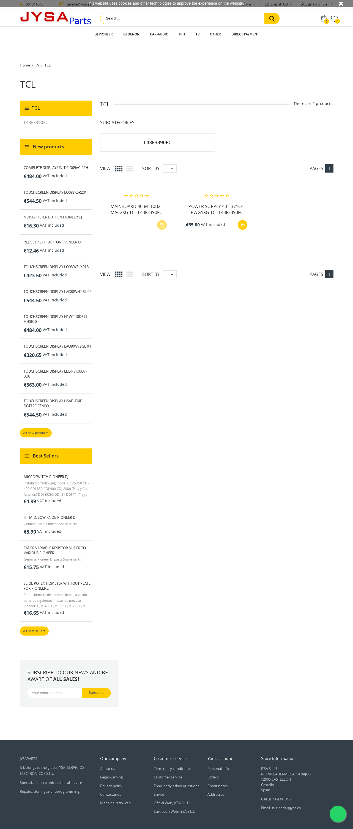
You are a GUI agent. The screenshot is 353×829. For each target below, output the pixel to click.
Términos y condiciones (173, 752)
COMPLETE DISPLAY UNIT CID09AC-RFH (56, 151)
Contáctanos (110, 778)
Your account (219, 742)
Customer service (168, 761)
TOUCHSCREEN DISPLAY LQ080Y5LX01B (56, 251)
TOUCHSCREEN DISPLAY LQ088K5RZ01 (55, 176)
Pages (316, 153)
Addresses (215, 778)
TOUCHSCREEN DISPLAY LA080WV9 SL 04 (57, 330)
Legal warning (111, 761)
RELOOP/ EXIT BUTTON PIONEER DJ (52, 226)
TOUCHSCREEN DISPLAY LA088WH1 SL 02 (57, 275)
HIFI (182, 34)
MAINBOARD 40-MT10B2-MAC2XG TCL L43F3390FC (136, 194)
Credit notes (217, 770)
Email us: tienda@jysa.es (281, 792)
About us (107, 752)
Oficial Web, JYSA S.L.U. (172, 787)
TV (197, 34)
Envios (159, 778)
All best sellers (34, 615)
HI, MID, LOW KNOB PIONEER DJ (50, 501)
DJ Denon (131, 34)
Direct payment (245, 34)
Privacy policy (111, 770)
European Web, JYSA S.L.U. (175, 795)
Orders (213, 761)
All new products (35, 417)
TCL (36, 92)
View (105, 153)
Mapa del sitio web (115, 787)
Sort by (151, 153)
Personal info (218, 752)
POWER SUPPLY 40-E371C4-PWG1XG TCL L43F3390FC (216, 194)
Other (215, 34)
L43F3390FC (36, 106)
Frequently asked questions (176, 770)
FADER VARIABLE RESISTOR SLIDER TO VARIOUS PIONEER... (55, 535)
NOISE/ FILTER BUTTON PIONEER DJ (53, 201)
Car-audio (159, 34)
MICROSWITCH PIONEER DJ (46, 461)
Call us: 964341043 (276, 783)
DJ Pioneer (103, 34)
